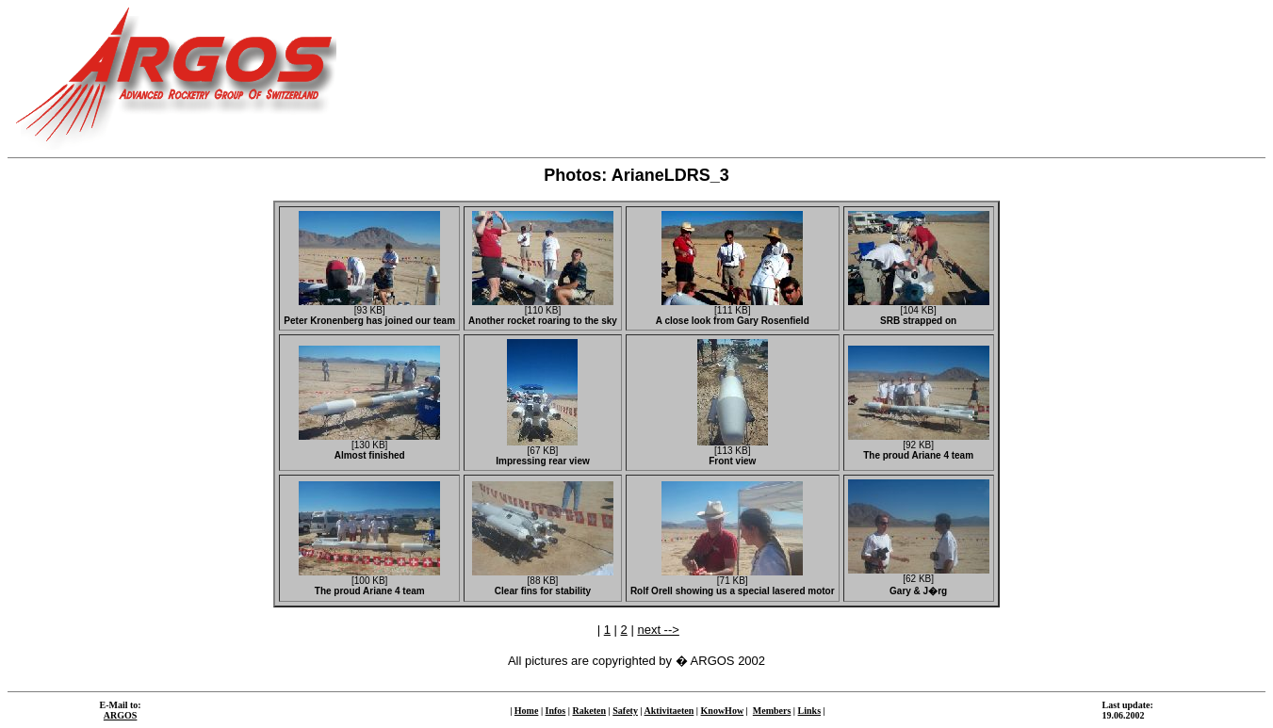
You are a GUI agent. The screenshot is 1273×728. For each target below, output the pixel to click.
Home (526, 710)
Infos (556, 710)
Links (809, 710)
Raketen (589, 710)
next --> (657, 630)
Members (772, 710)
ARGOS (121, 715)
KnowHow (722, 710)
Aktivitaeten (669, 710)
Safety (625, 710)
